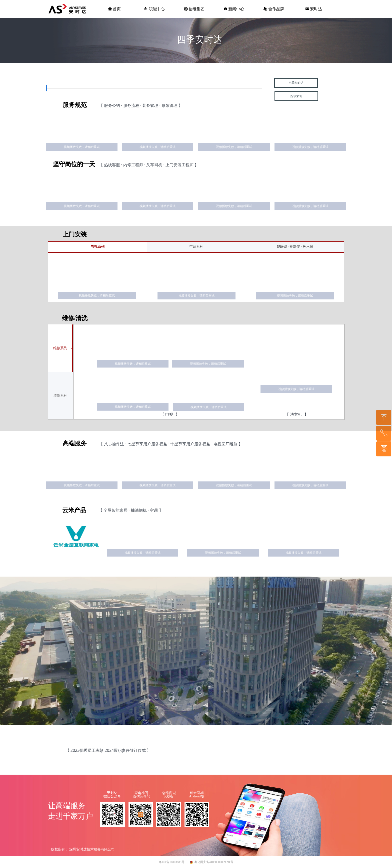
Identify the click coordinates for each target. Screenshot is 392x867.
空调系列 (196, 247)
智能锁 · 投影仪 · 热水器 (294, 247)
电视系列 (97, 247)
